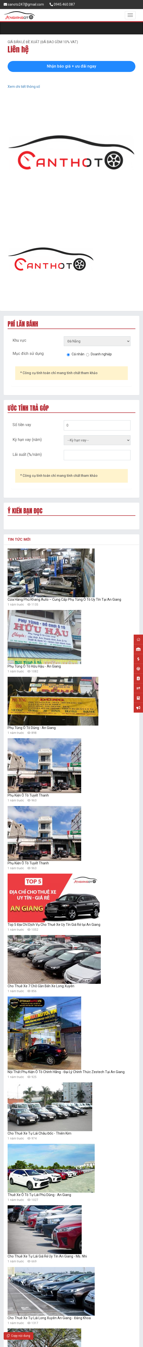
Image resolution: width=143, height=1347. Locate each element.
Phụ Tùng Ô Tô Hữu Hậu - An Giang (34, 666)
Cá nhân (78, 354)
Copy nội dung (18, 1335)
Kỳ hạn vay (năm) (27, 439)
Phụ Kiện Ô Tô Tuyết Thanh (28, 795)
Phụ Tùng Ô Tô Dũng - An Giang (32, 728)
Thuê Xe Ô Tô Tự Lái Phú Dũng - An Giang (39, 1195)
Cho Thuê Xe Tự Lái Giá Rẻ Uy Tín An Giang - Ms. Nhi (47, 1256)
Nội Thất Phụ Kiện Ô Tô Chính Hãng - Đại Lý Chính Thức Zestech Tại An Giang (66, 1072)
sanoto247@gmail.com (24, 4)
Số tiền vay (22, 424)
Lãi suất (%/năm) (27, 454)
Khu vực (19, 340)
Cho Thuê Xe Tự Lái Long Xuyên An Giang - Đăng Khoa (49, 1318)
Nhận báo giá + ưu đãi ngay (71, 66)
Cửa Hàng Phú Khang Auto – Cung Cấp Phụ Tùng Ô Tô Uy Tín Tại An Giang (64, 599)
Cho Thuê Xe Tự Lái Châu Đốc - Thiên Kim (39, 1133)
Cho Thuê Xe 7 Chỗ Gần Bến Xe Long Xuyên (41, 986)
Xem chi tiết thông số (24, 87)
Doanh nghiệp (101, 354)
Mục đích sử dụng (28, 353)
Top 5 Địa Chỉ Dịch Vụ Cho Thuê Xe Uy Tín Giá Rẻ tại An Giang (54, 925)
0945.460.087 (62, 4)
